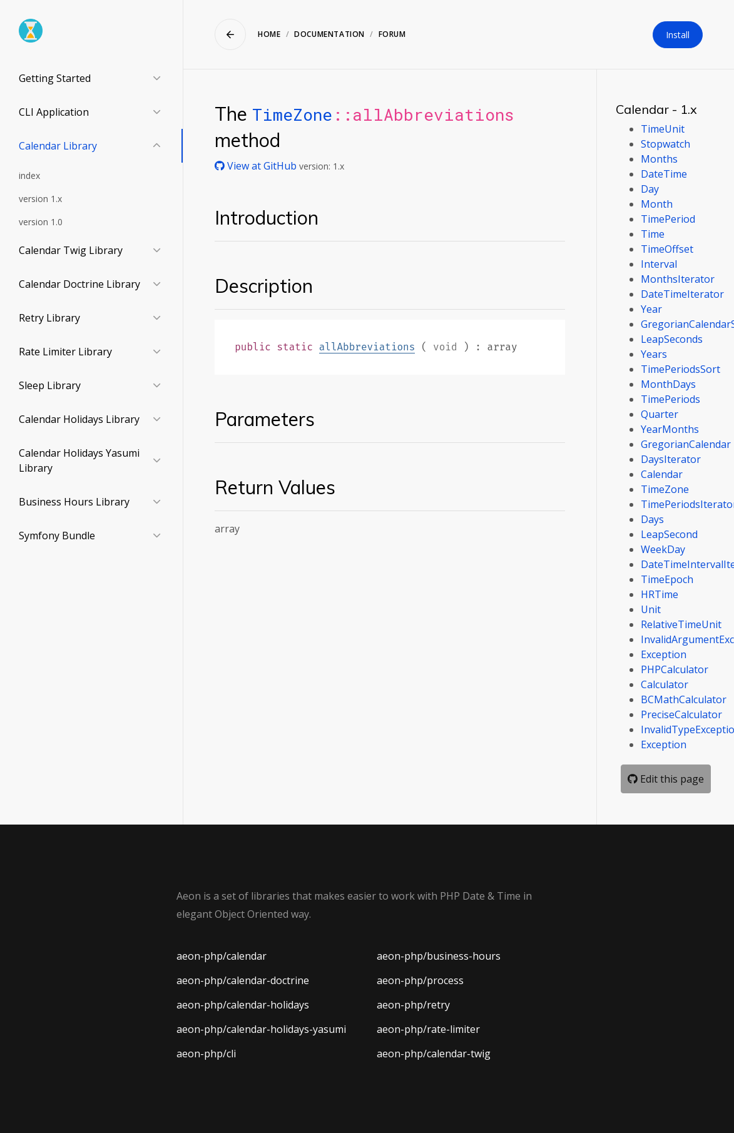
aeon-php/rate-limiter (428, 1029)
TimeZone (292, 114)
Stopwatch (665, 144)
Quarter (659, 414)
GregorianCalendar (686, 444)
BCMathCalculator (683, 699)
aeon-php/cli (206, 1053)
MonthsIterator (678, 279)
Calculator (664, 684)
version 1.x (40, 199)
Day (650, 189)
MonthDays (668, 384)
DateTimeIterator (682, 294)
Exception (663, 654)
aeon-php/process (420, 980)
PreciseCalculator (681, 714)
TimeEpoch (667, 579)
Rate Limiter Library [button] (65, 351)
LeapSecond (669, 534)
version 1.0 (41, 222)
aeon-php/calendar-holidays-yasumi (261, 1029)
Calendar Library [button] (58, 146)
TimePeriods (670, 399)
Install (678, 35)
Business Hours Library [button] (74, 502)
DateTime (664, 174)
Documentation (329, 34)
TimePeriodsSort (680, 369)
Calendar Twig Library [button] (71, 250)
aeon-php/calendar (221, 956)
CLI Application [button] (54, 112)
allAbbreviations (367, 347)
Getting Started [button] (55, 78)
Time (653, 234)
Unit (651, 609)
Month (657, 204)
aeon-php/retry (413, 1005)
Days (652, 519)
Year (651, 309)
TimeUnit (663, 129)
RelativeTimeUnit (681, 624)
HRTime (659, 594)
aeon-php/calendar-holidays (242, 1005)
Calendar (662, 474)
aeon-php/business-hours (439, 956)
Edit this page (666, 779)
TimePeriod (668, 219)
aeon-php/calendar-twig (434, 1053)
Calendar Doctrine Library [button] (79, 284)
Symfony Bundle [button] (57, 535)
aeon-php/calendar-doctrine (242, 980)
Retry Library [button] (49, 318)
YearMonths (670, 429)
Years (654, 354)
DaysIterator (671, 459)
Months (659, 159)
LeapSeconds (672, 339)
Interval (659, 264)
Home (269, 34)
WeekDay (663, 549)
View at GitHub (257, 166)
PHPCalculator (674, 669)
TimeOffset (667, 249)
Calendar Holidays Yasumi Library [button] (79, 460)
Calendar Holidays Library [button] (79, 419)
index (29, 175)
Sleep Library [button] (50, 385)
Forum (392, 34)
